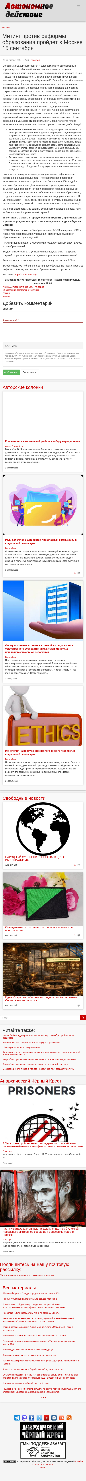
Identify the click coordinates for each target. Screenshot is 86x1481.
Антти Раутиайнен (14, 446)
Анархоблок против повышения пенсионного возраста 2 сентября (35, 1064)
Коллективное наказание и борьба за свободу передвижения (42, 441)
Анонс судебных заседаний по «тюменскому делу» (28, 1349)
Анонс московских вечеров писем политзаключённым (29, 1355)
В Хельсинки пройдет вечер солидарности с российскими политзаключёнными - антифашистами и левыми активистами (43, 1145)
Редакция (35, 60)
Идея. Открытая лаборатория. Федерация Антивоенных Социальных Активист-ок (41, 999)
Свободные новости (24, 798)
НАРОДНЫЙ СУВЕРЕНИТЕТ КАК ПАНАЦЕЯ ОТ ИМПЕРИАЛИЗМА (36, 859)
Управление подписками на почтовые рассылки (27, 1275)
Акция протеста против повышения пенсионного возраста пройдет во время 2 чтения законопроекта (41, 1053)
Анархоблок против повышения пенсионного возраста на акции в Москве (39, 1059)
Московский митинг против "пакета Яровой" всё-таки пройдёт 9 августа (38, 1069)
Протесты (22, 290)
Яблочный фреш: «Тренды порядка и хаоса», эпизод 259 (31, 1293)
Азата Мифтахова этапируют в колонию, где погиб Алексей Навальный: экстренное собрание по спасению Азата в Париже (41, 1231)
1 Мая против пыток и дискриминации (21, 1047)
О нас (43, 1467)
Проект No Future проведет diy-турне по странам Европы (31, 1313)
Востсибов (10, 548)
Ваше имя (8, 309)
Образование (9, 290)
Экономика (33, 290)
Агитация (39, 287)
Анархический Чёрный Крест (30, 1080)
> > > (43, 1397)
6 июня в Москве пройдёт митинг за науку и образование (31, 1042)
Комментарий (11, 320)
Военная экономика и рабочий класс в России (26, 1383)
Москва (6, 296)
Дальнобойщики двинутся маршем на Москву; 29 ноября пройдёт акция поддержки (38, 1036)
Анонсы (6, 27)
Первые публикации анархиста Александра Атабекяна (30, 1299)
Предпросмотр (30, 372)
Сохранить (11, 372)
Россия (6, 293)
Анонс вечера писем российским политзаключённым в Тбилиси (34, 1335)
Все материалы (19, 1287)
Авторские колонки (23, 387)
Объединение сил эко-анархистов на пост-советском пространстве (39, 929)
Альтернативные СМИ (22, 287)
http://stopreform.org (25, 274)
